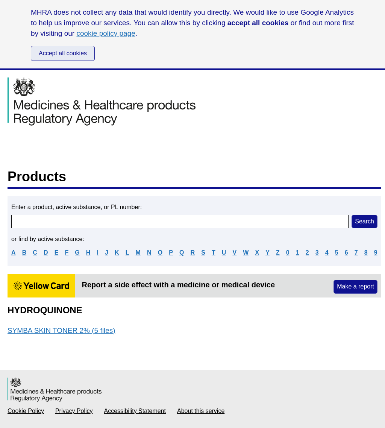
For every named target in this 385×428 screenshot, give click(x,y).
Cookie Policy (26, 411)
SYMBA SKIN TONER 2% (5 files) (61, 330)
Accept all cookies (63, 53)
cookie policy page (105, 33)
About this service (200, 411)
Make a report (355, 286)
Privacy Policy (74, 411)
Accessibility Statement (135, 411)
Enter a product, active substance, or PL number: (76, 207)
